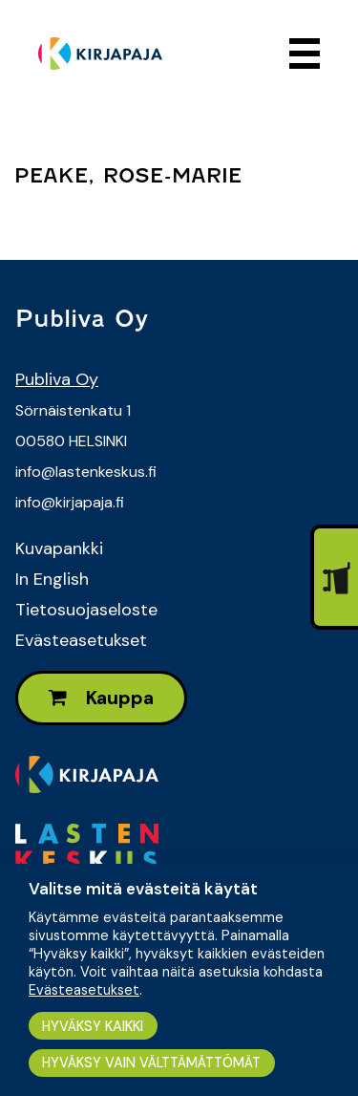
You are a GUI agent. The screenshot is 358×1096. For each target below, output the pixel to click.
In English (52, 579)
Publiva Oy (56, 379)
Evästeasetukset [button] (84, 990)
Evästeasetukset (81, 640)
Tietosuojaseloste (86, 609)
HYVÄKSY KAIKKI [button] (92, 1026)
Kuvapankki (59, 548)
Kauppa (101, 698)
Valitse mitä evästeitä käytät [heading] (143, 888)
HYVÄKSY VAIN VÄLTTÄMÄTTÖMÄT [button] (151, 1062)
